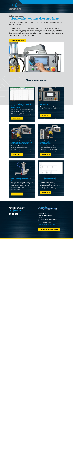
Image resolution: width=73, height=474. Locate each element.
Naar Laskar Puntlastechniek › (48, 229)
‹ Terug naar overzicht (17, 40)
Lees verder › (17, 118)
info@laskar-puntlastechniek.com (48, 224)
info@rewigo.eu (16, 211)
